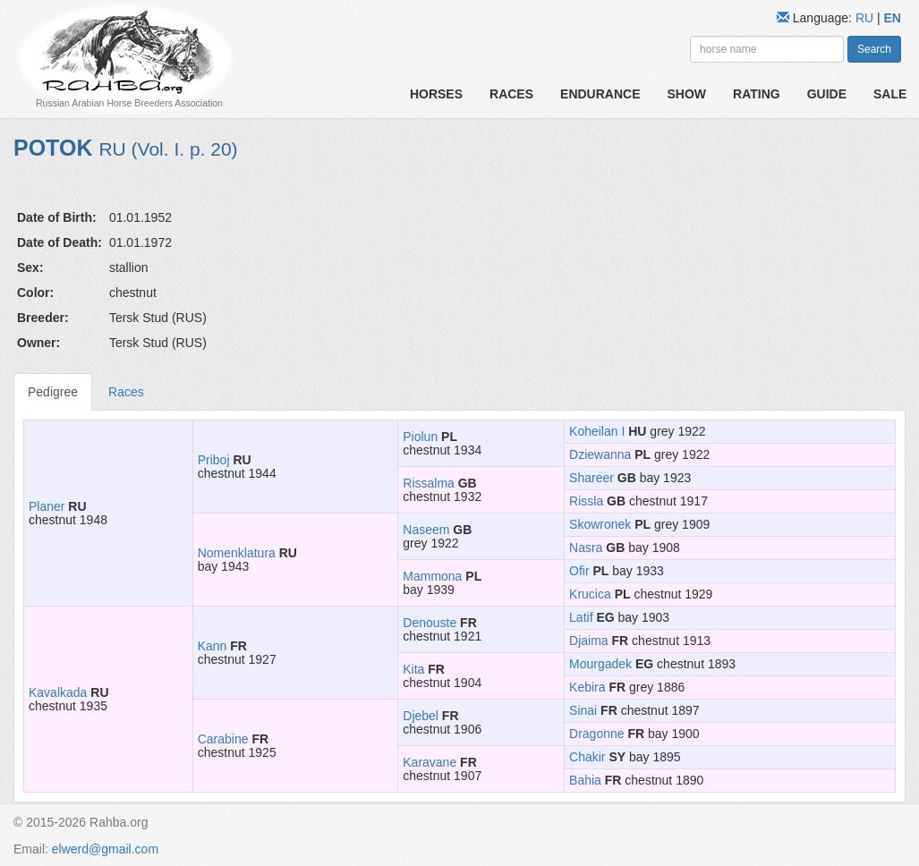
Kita (413, 669)
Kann (212, 646)
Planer (46, 506)
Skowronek (600, 524)
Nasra (585, 547)
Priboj (214, 460)
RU (866, 18)
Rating (756, 94)
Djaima (588, 640)
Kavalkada (58, 692)
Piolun (420, 436)
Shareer (591, 478)
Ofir (579, 571)
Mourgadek (600, 664)
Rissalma (429, 483)
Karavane (429, 762)
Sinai (583, 710)
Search (874, 49)
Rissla (586, 501)
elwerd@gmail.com (105, 849)
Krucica (590, 594)
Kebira (587, 687)
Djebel (420, 716)
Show (687, 94)
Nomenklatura (237, 553)
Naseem (426, 529)
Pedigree (53, 392)
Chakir (587, 757)
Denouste (429, 623)
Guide (827, 94)
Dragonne (597, 733)
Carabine (223, 739)
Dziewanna (600, 454)
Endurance (600, 94)
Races (511, 94)
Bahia (585, 780)
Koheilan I (597, 431)
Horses (436, 94)
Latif (580, 617)
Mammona (432, 576)
